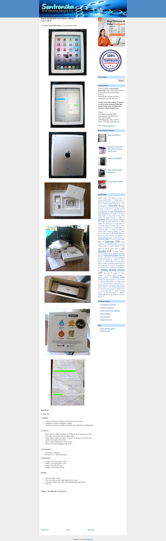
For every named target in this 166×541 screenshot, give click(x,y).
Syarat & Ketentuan (108, 126)
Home (68, 530)
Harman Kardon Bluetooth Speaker (108, 231)
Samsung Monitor (110, 279)
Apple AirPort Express (111, 203)
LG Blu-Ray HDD (112, 243)
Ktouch (114, 239)
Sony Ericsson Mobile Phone (117, 286)
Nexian (105, 263)
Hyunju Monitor (109, 235)
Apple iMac (113, 206)
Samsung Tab (121, 279)
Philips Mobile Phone (113, 269)
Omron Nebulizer (103, 265)
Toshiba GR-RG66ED (115, 158)
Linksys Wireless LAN (104, 253)
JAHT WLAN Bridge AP (105, 237)
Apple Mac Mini (117, 209)
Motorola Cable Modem (104, 257)
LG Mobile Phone (113, 248)
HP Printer (115, 233)
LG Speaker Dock (117, 251)
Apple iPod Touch (105, 209)
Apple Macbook (102, 211)
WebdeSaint (89, 539)
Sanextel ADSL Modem (107, 281)
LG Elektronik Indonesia (108, 305)
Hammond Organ (117, 229)
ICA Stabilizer (119, 235)
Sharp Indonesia (105, 314)
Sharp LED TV (118, 283)
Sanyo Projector (107, 283)
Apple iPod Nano (120, 207)
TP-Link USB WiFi (105, 290)
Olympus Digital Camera (116, 263)
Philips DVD (121, 267)
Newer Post (45, 530)
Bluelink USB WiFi (113, 219)
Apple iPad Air (109, 207)
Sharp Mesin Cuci (103, 285)
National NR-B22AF (114, 135)
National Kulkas (109, 261)
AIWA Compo (118, 200)
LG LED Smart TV (114, 245)
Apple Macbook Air (116, 212)
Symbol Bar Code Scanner (107, 288)
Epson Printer (115, 225)
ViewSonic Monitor (111, 292)
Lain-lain (109, 241)
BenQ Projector (110, 217)
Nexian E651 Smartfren (115, 181)
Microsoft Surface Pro (113, 255)
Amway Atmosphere (103, 201)
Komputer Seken (103, 239)
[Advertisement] (58, 512)
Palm (111, 265)
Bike (120, 217)
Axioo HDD (111, 215)
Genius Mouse (118, 227)
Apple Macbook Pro (104, 213)
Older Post (90, 530)
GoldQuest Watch (103, 229)
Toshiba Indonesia (106, 320)
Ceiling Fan (108, 223)
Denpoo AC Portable (103, 225)
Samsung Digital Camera (114, 275)
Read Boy (107, 273)
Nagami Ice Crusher (112, 259)
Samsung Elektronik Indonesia (110, 311)
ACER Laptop (102, 198)
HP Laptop (106, 233)
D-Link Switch (118, 223)
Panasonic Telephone (109, 267)
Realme (115, 273)
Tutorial (116, 290)
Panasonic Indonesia (107, 308)
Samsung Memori (103, 277)
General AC (108, 227)
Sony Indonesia (105, 317)
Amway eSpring (115, 201)
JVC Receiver (118, 237)
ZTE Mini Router (112, 294)
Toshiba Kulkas (121, 288)
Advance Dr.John (117, 198)
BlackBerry (101, 219)
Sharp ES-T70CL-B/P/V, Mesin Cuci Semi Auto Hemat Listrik (116, 149)
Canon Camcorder (113, 221)
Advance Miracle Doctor (105, 200)
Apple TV (115, 213)
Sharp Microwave (115, 285)
